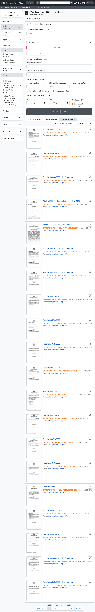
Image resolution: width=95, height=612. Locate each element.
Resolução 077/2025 (51, 296)
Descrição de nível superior (36, 71)
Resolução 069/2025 (51, 487)
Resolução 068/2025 (51, 510)
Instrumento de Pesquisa (80, 83)
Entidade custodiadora (34, 63)
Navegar (29, 3)
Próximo (79, 609)
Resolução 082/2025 (51, 129)
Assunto (6, 131)
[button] (75, 3)
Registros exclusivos (12, 27)
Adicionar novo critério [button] (36, 54)
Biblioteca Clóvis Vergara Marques (12, 61)
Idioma (6, 21)
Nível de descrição (32, 83)
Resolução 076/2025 (51, 320)
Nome (5, 118)
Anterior (40, 609)
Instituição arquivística (8, 69)
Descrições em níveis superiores (40, 91)
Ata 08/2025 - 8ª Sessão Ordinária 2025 (59, 225)
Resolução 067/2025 (51, 534)
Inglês (12, 40)
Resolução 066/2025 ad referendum (58, 558)
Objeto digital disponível (57, 83)
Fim (50, 99)
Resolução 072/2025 (51, 415)
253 (72, 609)
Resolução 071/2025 (51, 439)
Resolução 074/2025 (51, 368)
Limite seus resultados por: (11, 13)
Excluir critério (59, 47)
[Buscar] (59, 33)
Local (5, 124)
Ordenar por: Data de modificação (64, 123)
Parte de (6, 46)
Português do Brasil (12, 36)
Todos (5, 50)
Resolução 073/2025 (51, 391)
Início (28, 99)
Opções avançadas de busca (38, 24)
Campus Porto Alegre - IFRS (12, 55)
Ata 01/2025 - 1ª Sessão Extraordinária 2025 (61, 201)
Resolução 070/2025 (51, 463)
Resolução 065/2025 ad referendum (58, 582)
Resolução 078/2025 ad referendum (58, 272)
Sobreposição (79, 104)
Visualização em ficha (50, 120)
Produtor (6, 111)
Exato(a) (77, 106)
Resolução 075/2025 (51, 344)
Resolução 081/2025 (51, 153)
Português (12, 32)
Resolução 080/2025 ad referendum (58, 177)
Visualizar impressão (33, 120)
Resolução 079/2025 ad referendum (58, 248)
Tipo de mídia (8, 138)
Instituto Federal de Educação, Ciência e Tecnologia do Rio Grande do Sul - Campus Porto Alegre (12, 85)
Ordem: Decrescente (85, 123)
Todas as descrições (62, 91)
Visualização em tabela (68, 120)
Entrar (89, 3)
